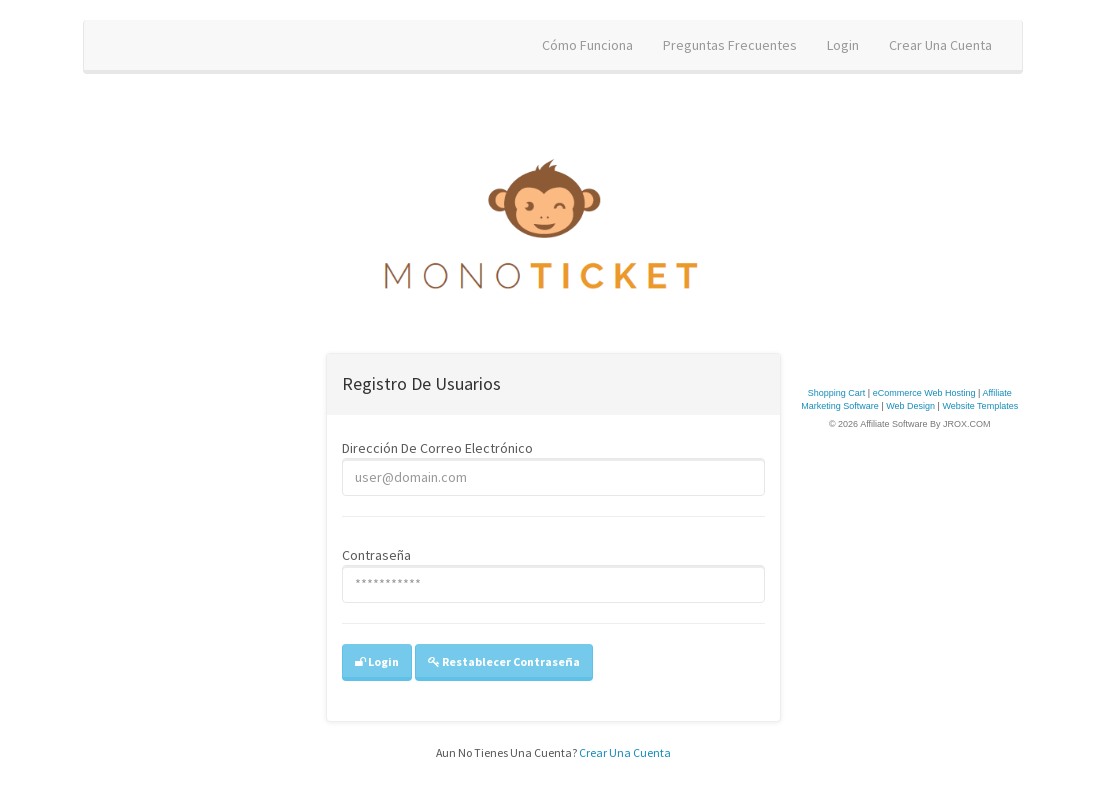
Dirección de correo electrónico (437, 448)
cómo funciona (587, 45)
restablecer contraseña (504, 661)
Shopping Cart (837, 393)
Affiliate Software (893, 424)
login (843, 45)
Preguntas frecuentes (730, 45)
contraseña (376, 555)
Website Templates (980, 406)
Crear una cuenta (625, 752)
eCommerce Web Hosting (924, 393)
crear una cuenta (940, 45)
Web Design (910, 406)
